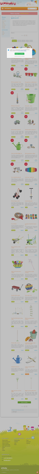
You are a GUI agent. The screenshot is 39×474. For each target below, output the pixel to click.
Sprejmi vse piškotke (19, 53)
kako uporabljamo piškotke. (22, 50)
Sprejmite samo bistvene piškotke (20, 56)
